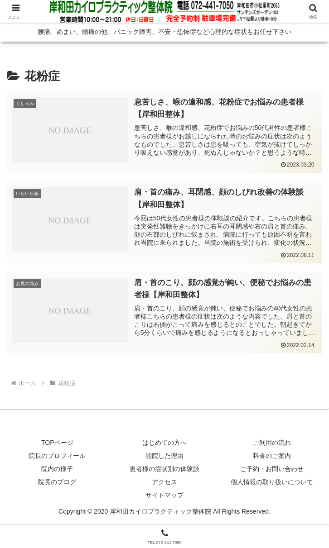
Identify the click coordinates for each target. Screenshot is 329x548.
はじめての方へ (164, 443)
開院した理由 (164, 456)
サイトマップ (164, 496)
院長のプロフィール (57, 456)
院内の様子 (57, 469)
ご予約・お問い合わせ (272, 469)
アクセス (164, 482)
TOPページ (57, 443)
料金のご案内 (272, 456)
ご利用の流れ (272, 443)
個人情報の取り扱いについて (272, 482)
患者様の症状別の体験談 (164, 469)
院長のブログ (57, 482)
